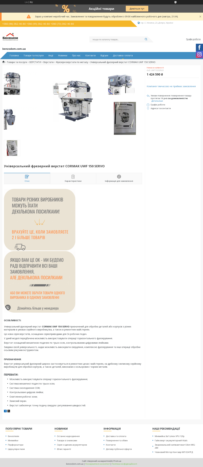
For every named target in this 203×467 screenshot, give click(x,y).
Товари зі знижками (67, 440)
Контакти (90, 55)
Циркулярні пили (16, 449)
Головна (14, 55)
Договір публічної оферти (119, 449)
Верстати (48, 62)
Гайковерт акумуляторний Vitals (171, 440)
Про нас (76, 55)
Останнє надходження (68, 436)
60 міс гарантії (64, 449)
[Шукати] (146, 39)
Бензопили (13, 436)
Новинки (62, 55)
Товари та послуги (33, 55)
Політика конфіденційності (124, 464)
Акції (50, 55)
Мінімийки (13, 440)
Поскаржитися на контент (97, 464)
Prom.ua (117, 461)
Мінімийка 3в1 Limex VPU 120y (169, 436)
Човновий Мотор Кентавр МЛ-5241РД (174, 452)
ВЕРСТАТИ (35, 62)
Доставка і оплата (123, 55)
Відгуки (104, 55)
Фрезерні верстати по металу (72, 62)
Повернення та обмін (117, 440)
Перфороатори (15, 444)
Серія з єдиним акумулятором (72, 444)
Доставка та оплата (116, 436)
